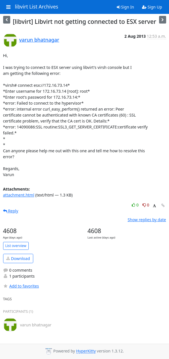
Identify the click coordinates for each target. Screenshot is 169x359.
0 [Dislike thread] (146, 205)
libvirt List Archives (36, 6)
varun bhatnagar (39, 39)
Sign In (125, 7)
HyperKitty (86, 351)
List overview (15, 245)
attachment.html (18, 195)
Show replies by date (147, 219)
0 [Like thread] (135, 205)
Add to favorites (21, 286)
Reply (10, 211)
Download (18, 258)
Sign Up (152, 7)
